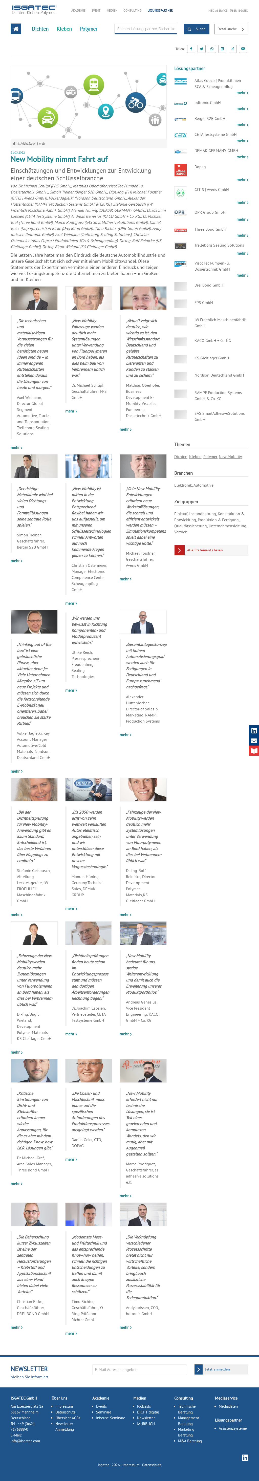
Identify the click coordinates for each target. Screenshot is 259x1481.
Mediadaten (228, 1406)
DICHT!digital (148, 1412)
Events (101, 1406)
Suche (194, 29)
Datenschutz (65, 1412)
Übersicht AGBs (67, 1417)
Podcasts (144, 1406)
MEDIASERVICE (217, 10)
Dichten (180, 456)
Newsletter (146, 1417)
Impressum (64, 1406)
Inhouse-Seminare (110, 1417)
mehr (15, 447)
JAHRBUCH (146, 1423)
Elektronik (183, 485)
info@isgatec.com (25, 1441)
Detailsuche (233, 29)
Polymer (210, 456)
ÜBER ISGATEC (239, 10)
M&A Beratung (190, 1441)
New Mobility (230, 456)
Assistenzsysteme (233, 1428)
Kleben (195, 456)
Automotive (203, 485)
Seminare (103, 1412)
